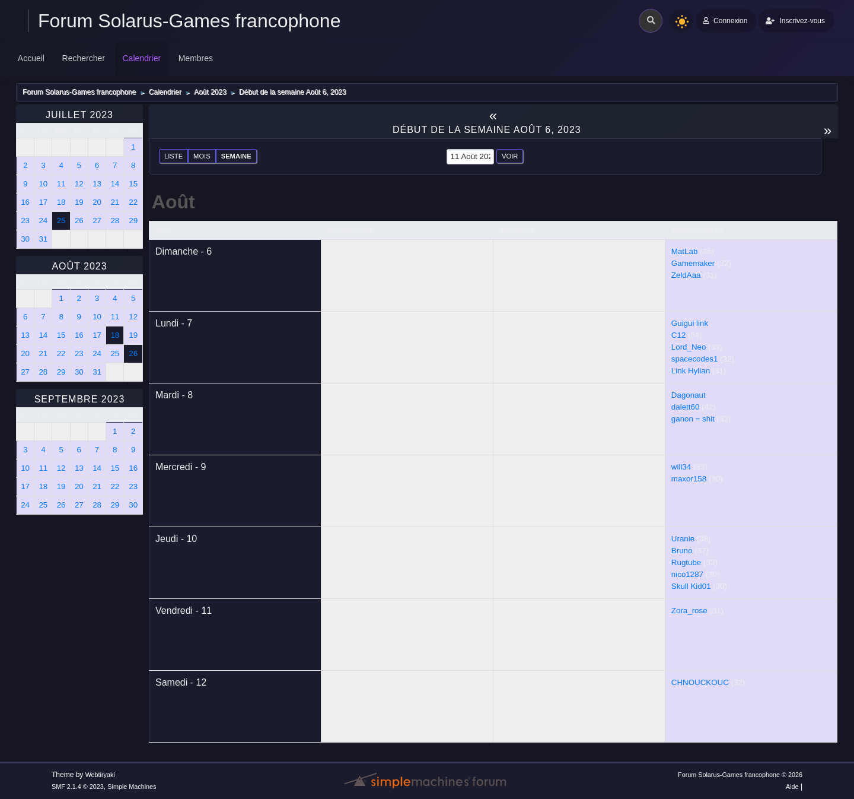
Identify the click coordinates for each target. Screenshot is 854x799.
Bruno (682, 550)
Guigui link (689, 323)
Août (173, 202)
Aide (792, 786)
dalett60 (685, 406)
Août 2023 (79, 266)
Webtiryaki (100, 774)
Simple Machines (131, 786)
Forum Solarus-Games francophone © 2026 (740, 774)
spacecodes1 (694, 358)
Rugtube (686, 562)
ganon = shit (693, 418)
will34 (681, 466)
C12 (678, 335)
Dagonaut (688, 395)
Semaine (236, 156)
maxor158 (688, 478)
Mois (202, 156)
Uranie (682, 538)
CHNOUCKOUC (700, 682)
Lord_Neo (688, 347)
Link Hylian (690, 370)
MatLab (684, 251)
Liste (173, 156)
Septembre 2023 (79, 399)
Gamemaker (693, 263)
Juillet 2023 (79, 115)
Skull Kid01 (691, 586)
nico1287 (687, 574)
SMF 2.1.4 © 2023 (78, 786)
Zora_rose (689, 610)
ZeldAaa (686, 275)
